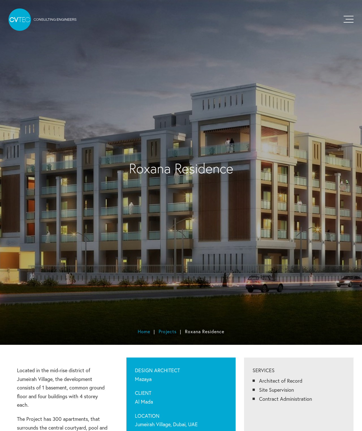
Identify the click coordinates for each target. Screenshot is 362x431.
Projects (167, 331)
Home (144, 331)
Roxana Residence (204, 331)
